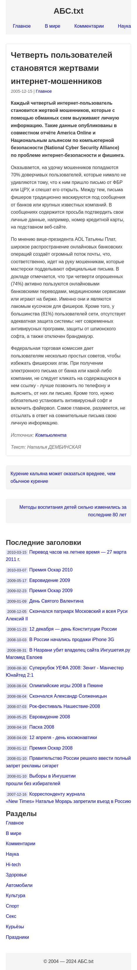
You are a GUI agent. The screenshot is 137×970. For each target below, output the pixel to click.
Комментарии (89, 26)
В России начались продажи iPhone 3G (71, 639)
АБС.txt (68, 10)
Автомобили (19, 885)
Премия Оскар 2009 (51, 590)
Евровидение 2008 (49, 716)
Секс (11, 916)
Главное (22, 26)
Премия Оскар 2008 (51, 748)
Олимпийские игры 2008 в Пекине (66, 685)
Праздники (17, 937)
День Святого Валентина (56, 601)
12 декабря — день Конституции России (73, 629)
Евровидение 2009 (49, 580)
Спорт (12, 906)
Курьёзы (15, 926)
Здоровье (16, 874)
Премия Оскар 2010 (51, 569)
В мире (52, 26)
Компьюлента (50, 435)
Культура (15, 895)
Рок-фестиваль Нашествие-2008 (64, 706)
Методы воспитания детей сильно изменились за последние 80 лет (72, 511)
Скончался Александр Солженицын (68, 696)
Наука (124, 26)
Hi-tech (13, 864)
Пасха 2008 (41, 727)
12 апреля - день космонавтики (63, 737)
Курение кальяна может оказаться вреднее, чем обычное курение (63, 477)
